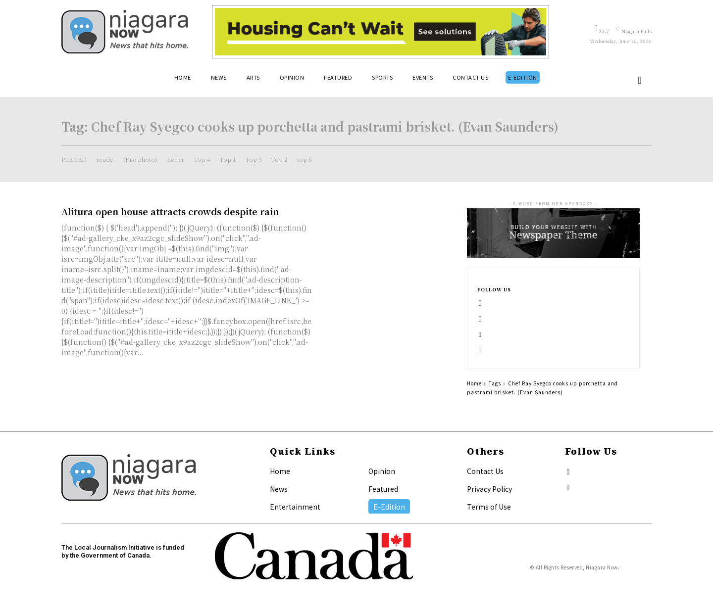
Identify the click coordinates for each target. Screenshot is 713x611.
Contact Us (485, 471)
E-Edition (389, 507)
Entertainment (295, 507)
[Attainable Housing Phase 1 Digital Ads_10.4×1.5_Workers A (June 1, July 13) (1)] (380, 31)
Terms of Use (489, 507)
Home (474, 383)
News (279, 489)
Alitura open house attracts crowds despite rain (170, 211)
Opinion (381, 471)
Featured (383, 489)
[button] (640, 80)
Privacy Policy (489, 489)
